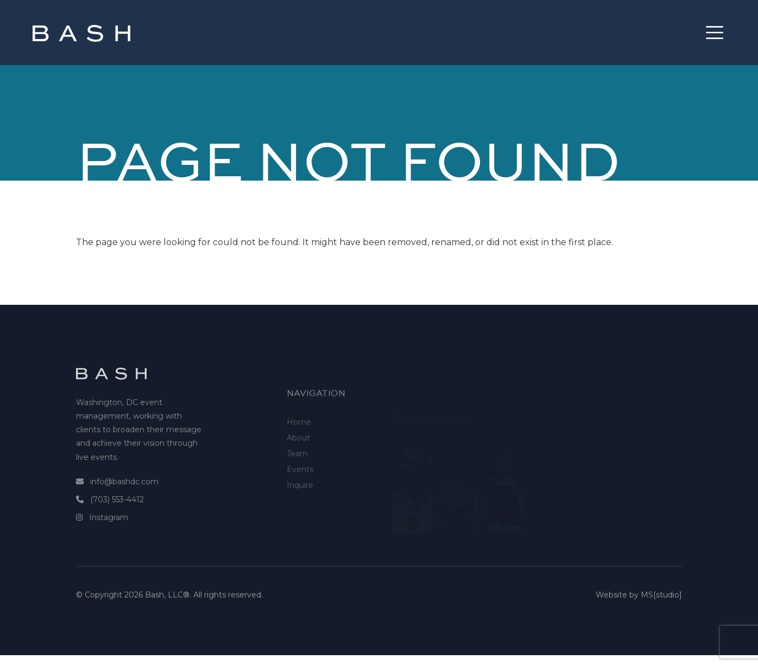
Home (299, 445)
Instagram (108, 532)
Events (300, 492)
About (298, 461)
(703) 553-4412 (117, 513)
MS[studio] (661, 600)
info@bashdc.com (124, 496)
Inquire (300, 508)
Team (297, 477)
